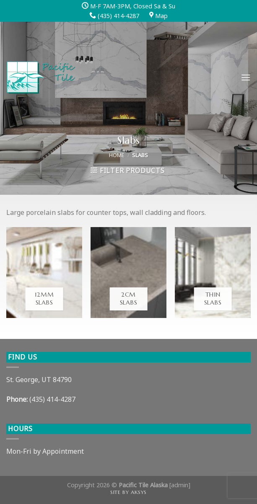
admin (179, 485)
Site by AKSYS (128, 492)
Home (117, 155)
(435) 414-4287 (52, 399)
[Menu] (246, 77)
